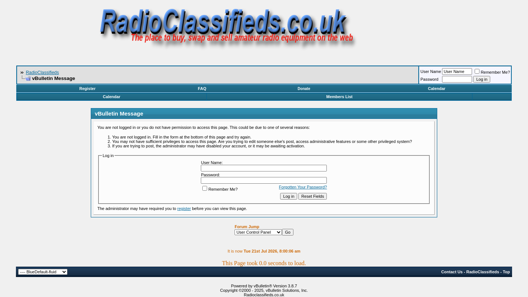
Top (506, 272)
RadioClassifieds (42, 72)
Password (429, 79)
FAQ (202, 88)
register (184, 208)
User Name (431, 71)
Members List (339, 96)
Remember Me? (492, 72)
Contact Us (452, 272)
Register (87, 88)
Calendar (436, 88)
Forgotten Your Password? (303, 187)
